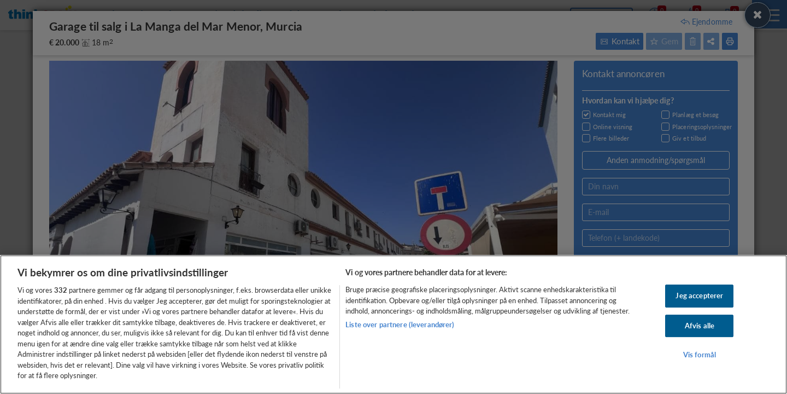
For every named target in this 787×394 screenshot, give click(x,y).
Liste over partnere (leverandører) (399, 324)
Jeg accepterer (699, 295)
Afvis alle (699, 325)
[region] (393, 324)
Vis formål (699, 355)
